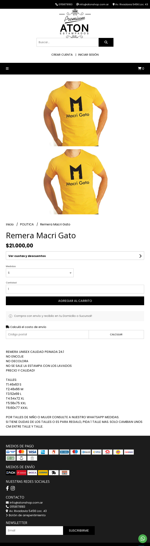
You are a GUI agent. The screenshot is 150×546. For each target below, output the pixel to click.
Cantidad (11, 282)
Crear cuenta (62, 55)
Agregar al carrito (75, 301)
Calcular (116, 334)
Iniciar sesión (88, 55)
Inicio (10, 224)
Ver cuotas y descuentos (27, 256)
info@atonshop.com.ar (24, 503)
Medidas (11, 266)
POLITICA (27, 224)
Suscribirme (79, 530)
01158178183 (15, 507)
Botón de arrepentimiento (26, 515)
